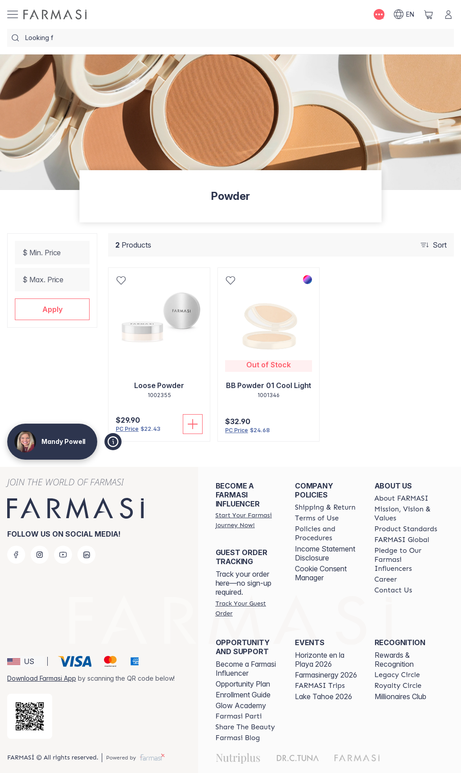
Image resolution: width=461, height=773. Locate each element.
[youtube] (63, 555)
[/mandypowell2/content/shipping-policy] (325, 507)
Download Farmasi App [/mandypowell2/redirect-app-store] (41, 678)
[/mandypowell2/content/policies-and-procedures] (326, 533)
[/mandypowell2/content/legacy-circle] (397, 674)
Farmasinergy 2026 (326, 674)
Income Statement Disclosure (325, 553)
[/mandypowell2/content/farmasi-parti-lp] (239, 716)
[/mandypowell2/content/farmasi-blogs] (238, 737)
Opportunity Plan (243, 683)
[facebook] (16, 555)
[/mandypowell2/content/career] (386, 579)
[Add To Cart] (193, 424)
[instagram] (40, 555)
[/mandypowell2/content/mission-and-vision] (406, 514)
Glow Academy (241, 705)
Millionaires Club (400, 696)
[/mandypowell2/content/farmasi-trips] (320, 685)
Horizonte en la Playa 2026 (319, 660)
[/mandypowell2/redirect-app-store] (29, 716)
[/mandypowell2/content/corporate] (402, 539)
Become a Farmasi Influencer (246, 669)
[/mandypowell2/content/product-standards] (406, 528)
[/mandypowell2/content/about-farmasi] (402, 498)
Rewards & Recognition (394, 660)
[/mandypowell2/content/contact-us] (393, 590)
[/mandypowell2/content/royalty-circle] (398, 685)
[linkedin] (86, 555)
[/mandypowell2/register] (247, 520)
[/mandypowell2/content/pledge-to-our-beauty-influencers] (406, 559)
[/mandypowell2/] (54, 14)
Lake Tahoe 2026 (323, 696)
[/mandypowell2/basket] (428, 14)
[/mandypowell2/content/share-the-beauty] (245, 727)
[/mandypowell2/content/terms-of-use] (317, 518)
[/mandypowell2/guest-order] (247, 608)
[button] (52, 309)
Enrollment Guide (243, 694)
